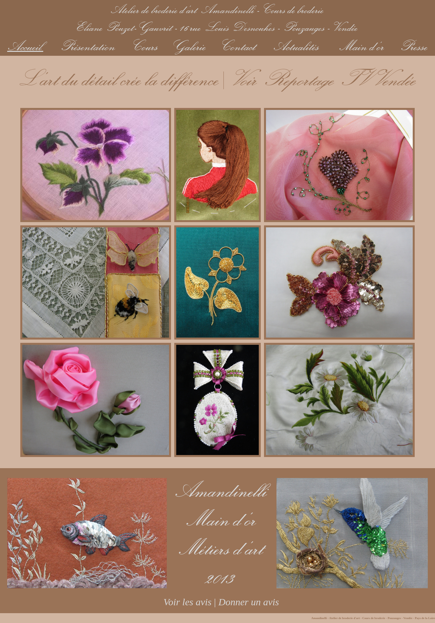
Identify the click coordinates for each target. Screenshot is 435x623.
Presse (414, 45)
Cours (146, 45)
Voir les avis (184, 601)
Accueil (25, 45)
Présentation (88, 45)
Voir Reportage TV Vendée (324, 78)
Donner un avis (248, 601)
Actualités (297, 45)
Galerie (189, 45)
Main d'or (362, 45)
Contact (239, 45)
